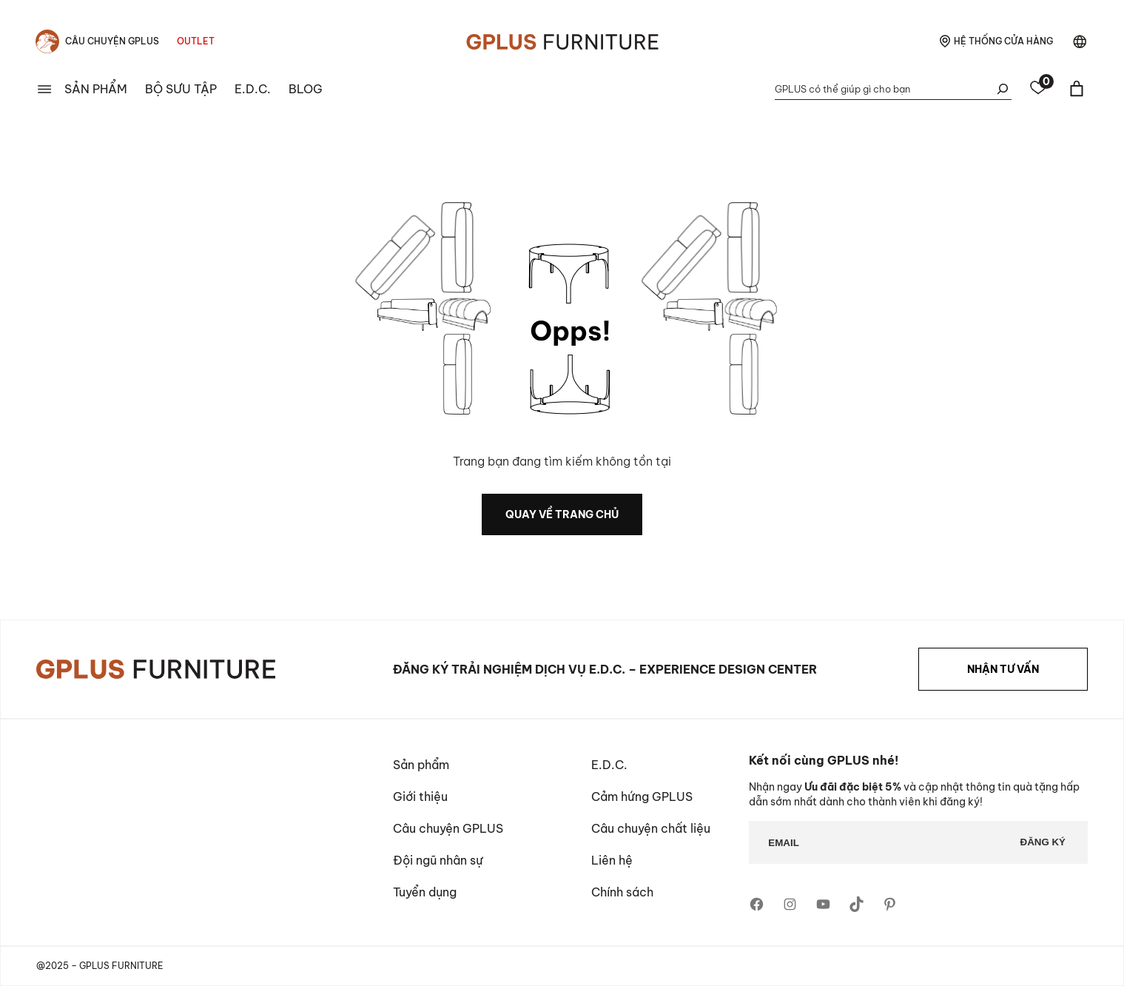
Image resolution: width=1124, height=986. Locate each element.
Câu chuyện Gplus (112, 41)
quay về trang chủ (562, 514)
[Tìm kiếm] (1003, 88)
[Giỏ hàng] (1076, 89)
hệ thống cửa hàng (1003, 41)
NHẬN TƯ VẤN (1003, 669)
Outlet (196, 41)
